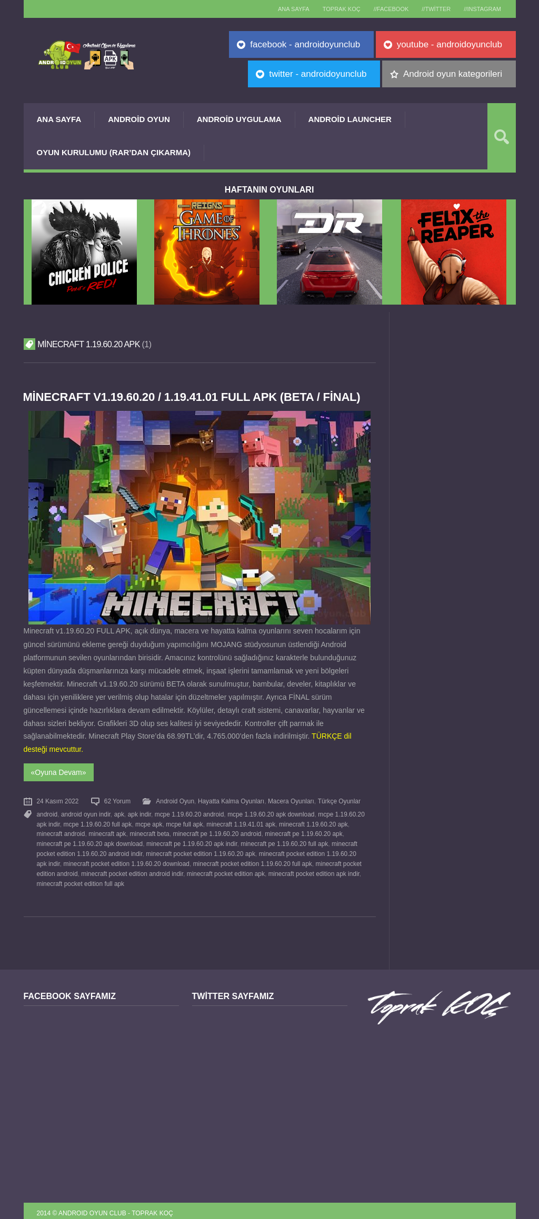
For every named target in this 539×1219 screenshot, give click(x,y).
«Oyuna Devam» (58, 772)
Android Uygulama (239, 119)
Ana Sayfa (59, 119)
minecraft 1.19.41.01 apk (240, 821)
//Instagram (481, 9)
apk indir (139, 812)
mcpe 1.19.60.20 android (189, 812)
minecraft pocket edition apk (225, 869)
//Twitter (432, 9)
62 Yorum (117, 800)
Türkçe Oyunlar (338, 800)
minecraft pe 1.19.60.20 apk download (90, 840)
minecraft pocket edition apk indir (313, 869)
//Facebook (384, 9)
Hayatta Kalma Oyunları (231, 800)
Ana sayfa (282, 9)
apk (119, 812)
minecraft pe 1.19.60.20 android (217, 831)
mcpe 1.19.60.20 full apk (97, 821)
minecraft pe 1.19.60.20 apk (303, 831)
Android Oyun (139, 119)
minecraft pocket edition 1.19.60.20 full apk (252, 859)
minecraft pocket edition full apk (81, 878)
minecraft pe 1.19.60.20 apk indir (191, 840)
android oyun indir (86, 812)
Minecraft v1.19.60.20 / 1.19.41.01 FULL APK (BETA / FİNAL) (194, 397)
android (47, 812)
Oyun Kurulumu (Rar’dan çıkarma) (114, 152)
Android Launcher (350, 119)
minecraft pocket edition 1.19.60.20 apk (200, 850)
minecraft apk (107, 831)
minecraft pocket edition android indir (132, 869)
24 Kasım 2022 (58, 800)
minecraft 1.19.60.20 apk (312, 821)
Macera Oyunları (291, 800)
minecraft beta (149, 831)
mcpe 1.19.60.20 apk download (270, 812)
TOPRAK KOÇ (332, 9)
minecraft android (61, 831)
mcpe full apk (184, 821)
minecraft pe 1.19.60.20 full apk (284, 840)
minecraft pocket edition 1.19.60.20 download (126, 859)
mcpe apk (149, 821)
